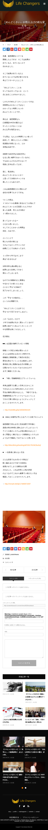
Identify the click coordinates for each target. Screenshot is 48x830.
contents (31, 811)
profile (15, 811)
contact (38, 811)
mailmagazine (23, 811)
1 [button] (22, 788)
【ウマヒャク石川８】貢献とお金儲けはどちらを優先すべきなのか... (34, 696)
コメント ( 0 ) (13, 578)
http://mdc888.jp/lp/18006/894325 (17, 410)
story (9, 811)
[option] (25, 760)
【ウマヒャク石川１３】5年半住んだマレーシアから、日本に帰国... (35, 777)
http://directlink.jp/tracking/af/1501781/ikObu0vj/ (23, 445)
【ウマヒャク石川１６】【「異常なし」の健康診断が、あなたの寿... (13, 752)
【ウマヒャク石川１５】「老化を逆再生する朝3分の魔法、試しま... (35, 752)
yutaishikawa (14, 554)
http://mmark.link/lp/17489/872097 (18, 484)
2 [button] (25, 788)
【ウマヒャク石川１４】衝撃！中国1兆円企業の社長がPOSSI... (13, 777)
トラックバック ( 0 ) (35, 578)
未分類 (28, 28)
